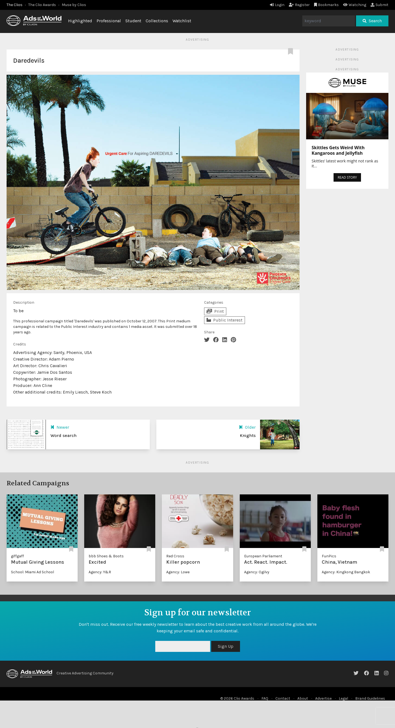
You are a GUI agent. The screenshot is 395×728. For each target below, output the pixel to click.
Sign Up (225, 646)
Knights (248, 435)
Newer (59, 427)
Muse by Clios (74, 4)
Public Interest (224, 320)
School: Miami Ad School (32, 572)
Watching (354, 4)
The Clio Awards (42, 4)
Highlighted (80, 20)
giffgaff (17, 556)
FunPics (329, 556)
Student (133, 20)
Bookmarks (326, 4)
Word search (63, 435)
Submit (379, 4)
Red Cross (175, 556)
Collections (157, 20)
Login (277, 4)
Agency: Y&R (100, 572)
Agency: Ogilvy (256, 572)
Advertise (323, 698)
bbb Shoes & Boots (106, 556)
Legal (343, 698)
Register (299, 4)
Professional (109, 20)
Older (247, 427)
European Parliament (263, 556)
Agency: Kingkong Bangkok (346, 572)
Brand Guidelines (370, 698)
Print (215, 311)
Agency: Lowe (178, 572)
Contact (282, 698)
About (302, 698)
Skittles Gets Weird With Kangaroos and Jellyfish (338, 150)
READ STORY (347, 177)
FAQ (264, 698)
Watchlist (182, 20)
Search (372, 20)
